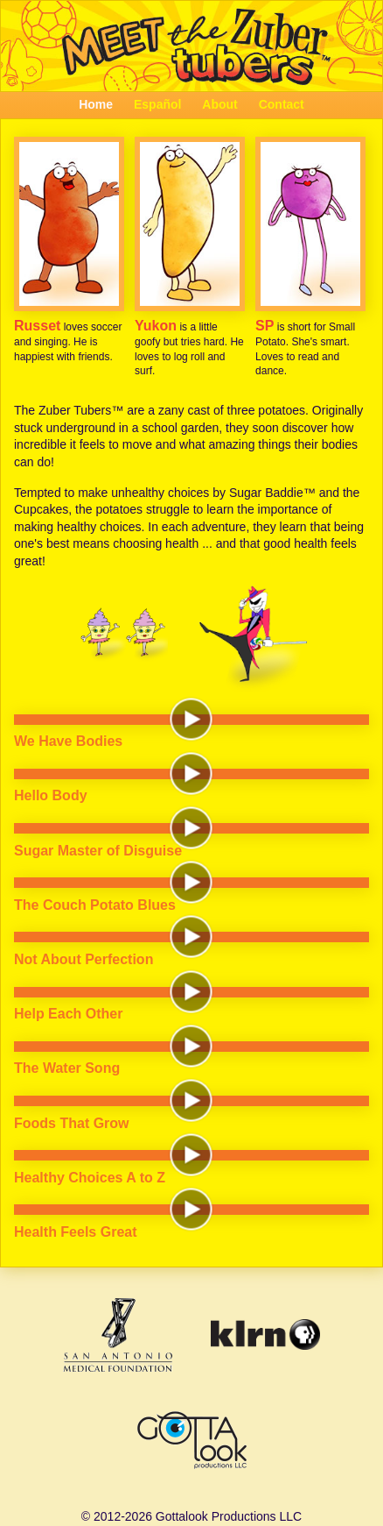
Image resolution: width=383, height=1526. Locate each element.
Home (96, 104)
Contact (281, 104)
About (219, 104)
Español (157, 104)
